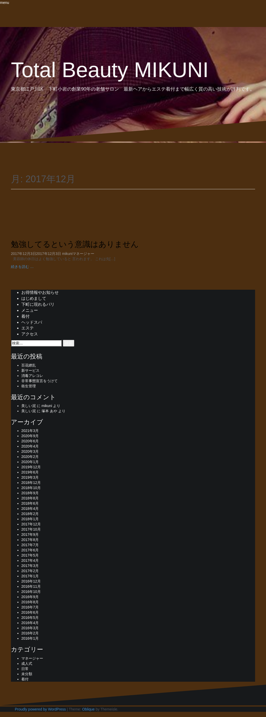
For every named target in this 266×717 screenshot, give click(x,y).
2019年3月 (30, 477)
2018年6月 (30, 503)
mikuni (67, 254)
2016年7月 (30, 607)
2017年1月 (30, 576)
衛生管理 (28, 386)
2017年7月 (30, 545)
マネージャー (83, 254)
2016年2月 (30, 633)
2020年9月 (30, 436)
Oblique (88, 709)
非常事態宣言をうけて (39, 381)
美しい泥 (28, 406)
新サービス (30, 370)
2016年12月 (31, 581)
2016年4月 (30, 623)
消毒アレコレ (32, 376)
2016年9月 (30, 597)
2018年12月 (31, 483)
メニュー (29, 310)
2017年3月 (30, 566)
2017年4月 (30, 560)
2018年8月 (30, 498)
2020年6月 (30, 441)
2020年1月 (30, 462)
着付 (25, 316)
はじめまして (33, 298)
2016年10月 (31, 592)
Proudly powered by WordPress (40, 709)
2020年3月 (30, 451)
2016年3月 (30, 628)
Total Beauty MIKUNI (110, 70)
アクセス (29, 334)
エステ (27, 328)
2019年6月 (30, 472)
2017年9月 (30, 534)
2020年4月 (30, 446)
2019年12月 (31, 467)
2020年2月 (30, 457)
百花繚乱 (28, 365)
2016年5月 (30, 617)
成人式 (26, 663)
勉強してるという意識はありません (75, 244)
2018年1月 (30, 519)
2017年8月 (30, 540)
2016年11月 (31, 586)
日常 (25, 669)
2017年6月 (30, 550)
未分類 (26, 674)
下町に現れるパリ (38, 304)
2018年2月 (30, 514)
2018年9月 (30, 493)
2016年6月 (30, 612)
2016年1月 (30, 638)
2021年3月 (30, 431)
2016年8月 (30, 602)
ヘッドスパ (31, 322)
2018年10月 (31, 488)
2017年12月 (31, 524)
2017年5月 (30, 555)
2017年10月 (31, 529)
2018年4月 (30, 508)
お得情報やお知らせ (40, 292)
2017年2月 (30, 571)
